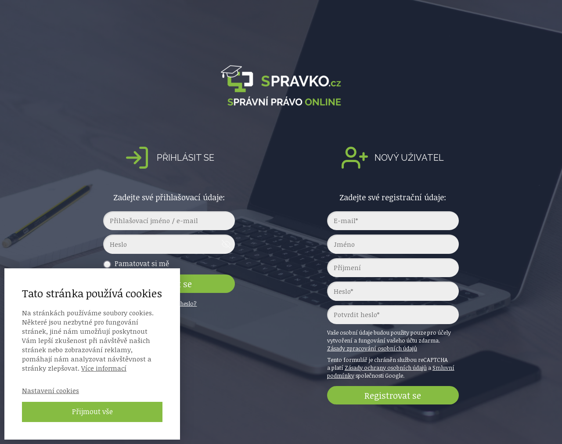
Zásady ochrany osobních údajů (386, 368)
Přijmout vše (92, 411)
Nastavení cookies (50, 390)
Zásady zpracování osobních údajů (372, 348)
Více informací (103, 368)
